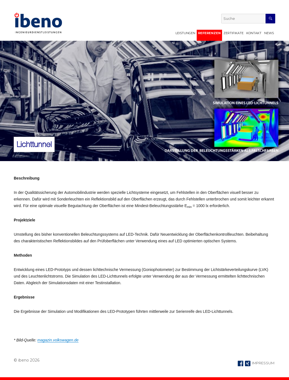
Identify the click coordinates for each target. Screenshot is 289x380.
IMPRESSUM (263, 363)
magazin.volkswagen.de (58, 340)
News (269, 33)
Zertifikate (233, 33)
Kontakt (253, 33)
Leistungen (185, 33)
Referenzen (209, 33)
